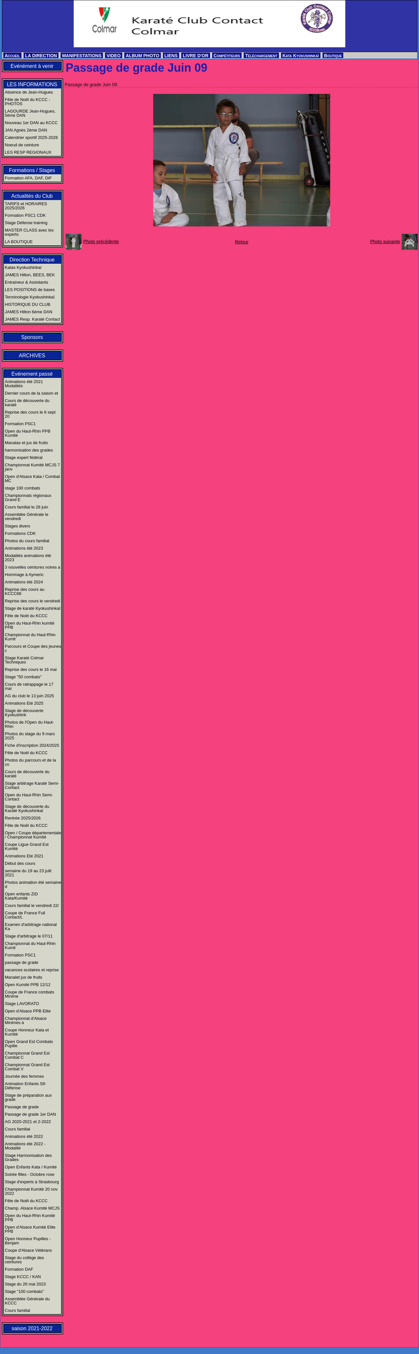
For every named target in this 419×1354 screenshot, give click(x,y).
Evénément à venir (32, 66)
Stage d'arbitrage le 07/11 (28, 936)
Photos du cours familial (27, 540)
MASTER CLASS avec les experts (29, 232)
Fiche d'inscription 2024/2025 (32, 745)
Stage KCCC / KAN (23, 1276)
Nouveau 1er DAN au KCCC (31, 122)
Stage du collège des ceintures (24, 1259)
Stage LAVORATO (22, 1003)
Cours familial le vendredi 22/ (32, 905)
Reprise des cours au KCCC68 (24, 591)
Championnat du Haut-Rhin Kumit (30, 636)
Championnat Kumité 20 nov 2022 (31, 1191)
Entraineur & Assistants (26, 282)
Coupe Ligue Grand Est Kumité (27, 846)
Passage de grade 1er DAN (30, 1114)
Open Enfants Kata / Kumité (31, 1167)
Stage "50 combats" (23, 676)
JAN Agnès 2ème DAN (26, 130)
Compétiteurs (227, 55)
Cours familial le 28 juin (26, 507)
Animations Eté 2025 (24, 703)
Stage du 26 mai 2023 (25, 1284)
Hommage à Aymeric (24, 574)
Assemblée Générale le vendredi (26, 516)
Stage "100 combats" (24, 1291)
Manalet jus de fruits (23, 977)
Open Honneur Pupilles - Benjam (28, 1240)
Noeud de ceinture (22, 144)
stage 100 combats (22, 488)
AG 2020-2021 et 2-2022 (28, 1121)
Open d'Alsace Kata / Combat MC (32, 478)
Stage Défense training (26, 222)
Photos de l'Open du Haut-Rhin (29, 724)
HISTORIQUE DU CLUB (27, 304)
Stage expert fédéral (23, 457)
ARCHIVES (32, 355)
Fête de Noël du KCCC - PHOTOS (27, 101)
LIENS (171, 55)
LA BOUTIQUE (19, 241)
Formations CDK (20, 533)
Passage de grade (22, 1106)
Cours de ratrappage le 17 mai (29, 686)
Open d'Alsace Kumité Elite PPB (30, 1229)
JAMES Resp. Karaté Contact (32, 319)
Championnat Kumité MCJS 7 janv (32, 466)
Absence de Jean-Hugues (29, 92)
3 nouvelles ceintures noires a (32, 567)
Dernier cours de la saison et (31, 393)
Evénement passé (31, 374)
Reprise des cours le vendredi (32, 601)
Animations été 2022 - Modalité (25, 1145)
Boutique (333, 55)
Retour (241, 241)
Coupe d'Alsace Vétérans (28, 1250)
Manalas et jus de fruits (26, 442)
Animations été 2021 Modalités (24, 383)
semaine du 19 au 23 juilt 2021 (28, 872)
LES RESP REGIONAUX (28, 152)
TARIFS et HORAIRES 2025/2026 (26, 205)
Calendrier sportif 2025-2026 (31, 137)
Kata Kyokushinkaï (301, 55)
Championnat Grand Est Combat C (27, 1055)
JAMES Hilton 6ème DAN (28, 311)
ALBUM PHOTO (142, 55)
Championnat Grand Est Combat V (27, 1066)
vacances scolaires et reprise (32, 969)
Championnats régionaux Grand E (28, 497)
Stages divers (17, 526)
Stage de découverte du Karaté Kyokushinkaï (27, 808)
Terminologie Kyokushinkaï (30, 297)
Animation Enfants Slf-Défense (25, 1085)
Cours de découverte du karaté (27, 402)
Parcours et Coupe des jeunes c (33, 648)
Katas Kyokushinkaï (23, 267)
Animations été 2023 (24, 548)
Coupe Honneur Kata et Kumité (27, 1032)
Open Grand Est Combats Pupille (29, 1043)
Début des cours (20, 863)
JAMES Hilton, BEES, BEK (30, 274)
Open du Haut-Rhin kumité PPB (29, 625)
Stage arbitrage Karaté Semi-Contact (32, 785)
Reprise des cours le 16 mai (31, 669)
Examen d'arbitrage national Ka (31, 926)
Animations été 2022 (24, 1136)
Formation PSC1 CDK (25, 215)
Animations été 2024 (24, 582)
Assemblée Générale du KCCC (27, 1300)
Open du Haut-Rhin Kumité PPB (30, 1217)
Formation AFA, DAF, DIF (28, 178)
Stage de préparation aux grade (28, 1097)
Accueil (12, 55)
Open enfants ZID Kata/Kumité (21, 896)
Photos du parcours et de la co (30, 762)
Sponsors (32, 337)
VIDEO (114, 55)
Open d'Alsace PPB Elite (28, 1011)
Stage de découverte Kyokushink (24, 712)
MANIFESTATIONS (81, 55)
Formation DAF (19, 1269)
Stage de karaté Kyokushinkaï (33, 608)
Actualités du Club (32, 196)
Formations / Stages (32, 170)
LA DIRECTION (41, 55)
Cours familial (17, 1129)
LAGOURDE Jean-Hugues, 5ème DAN (30, 113)
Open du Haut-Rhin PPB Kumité (28, 433)
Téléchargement (261, 55)
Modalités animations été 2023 (28, 557)
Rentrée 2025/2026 (23, 818)
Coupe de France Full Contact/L (25, 914)
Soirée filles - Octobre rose (29, 1174)
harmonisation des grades (29, 450)
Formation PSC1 (20, 423)
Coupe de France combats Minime (29, 994)
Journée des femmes (24, 1076)
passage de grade (21, 962)
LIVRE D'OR (196, 55)
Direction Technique (31, 259)
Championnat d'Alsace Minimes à (26, 1020)
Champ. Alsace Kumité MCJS (32, 1208)
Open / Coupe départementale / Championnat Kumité (33, 834)
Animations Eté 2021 (24, 856)
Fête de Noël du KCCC (26, 615)
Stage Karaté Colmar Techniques (24, 659)
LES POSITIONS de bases (30, 289)
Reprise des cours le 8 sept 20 (30, 414)
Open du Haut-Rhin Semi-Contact (29, 796)
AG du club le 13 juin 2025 (29, 695)
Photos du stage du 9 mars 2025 (30, 735)
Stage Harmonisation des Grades (28, 1157)
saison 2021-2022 (32, 1328)
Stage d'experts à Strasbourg (32, 1181)
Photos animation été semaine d (33, 884)
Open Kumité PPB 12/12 (28, 984)
